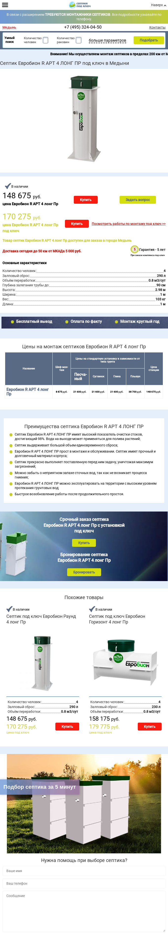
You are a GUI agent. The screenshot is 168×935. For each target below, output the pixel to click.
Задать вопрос (138, 200)
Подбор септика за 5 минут (39, 787)
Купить (86, 200)
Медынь (9, 27)
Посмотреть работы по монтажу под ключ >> (129, 224)
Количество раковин (66, 40)
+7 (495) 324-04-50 (83, 27)
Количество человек (33, 40)
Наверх (157, 5)
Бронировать (84, 572)
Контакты (157, 27)
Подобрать (149, 40)
